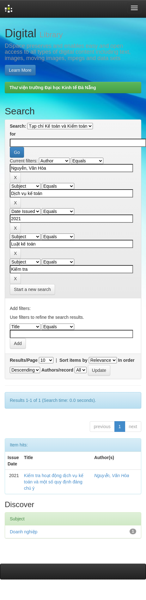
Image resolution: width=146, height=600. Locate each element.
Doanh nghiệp (23, 531)
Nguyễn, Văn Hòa (111, 475)
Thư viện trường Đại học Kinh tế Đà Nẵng (52, 87)
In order (126, 360)
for (13, 133)
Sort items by (73, 360)
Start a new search (32, 289)
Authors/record (57, 370)
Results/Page (24, 360)
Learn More (20, 70)
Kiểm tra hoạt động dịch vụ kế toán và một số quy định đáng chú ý (53, 482)
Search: (18, 126)
